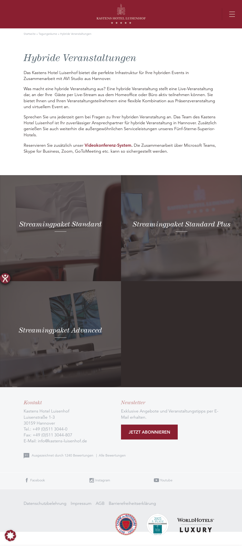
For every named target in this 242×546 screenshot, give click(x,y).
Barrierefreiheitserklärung (132, 503)
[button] (10, 535)
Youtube (166, 480)
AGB (100, 503)
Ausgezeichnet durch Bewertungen (63, 455)
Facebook (37, 480)
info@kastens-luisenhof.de (62, 441)
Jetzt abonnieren (149, 432)
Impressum (81, 503)
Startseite (30, 34)
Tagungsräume (48, 34)
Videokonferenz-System (108, 145)
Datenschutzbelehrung (45, 503)
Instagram (102, 480)
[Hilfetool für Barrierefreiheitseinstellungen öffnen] (5, 278)
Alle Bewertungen (112, 455)
